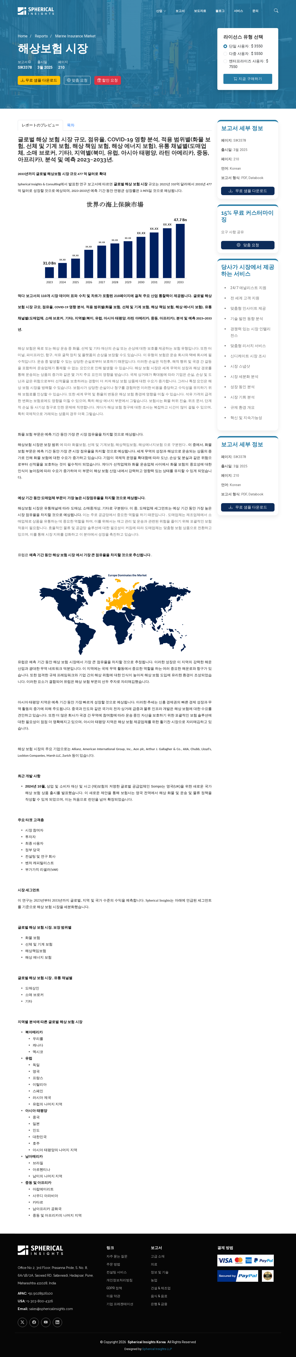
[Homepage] (59, 1250)
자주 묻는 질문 (116, 1256)
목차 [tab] (70, 125)
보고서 (180, 11)
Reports (41, 36)
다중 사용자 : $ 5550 (246, 53)
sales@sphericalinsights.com (51, 1309)
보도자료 (200, 11)
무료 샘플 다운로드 (39, 80)
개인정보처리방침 (119, 1280)
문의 (255, 11)
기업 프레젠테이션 (119, 1304)
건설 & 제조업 (161, 1288)
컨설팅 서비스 (116, 1272)
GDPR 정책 (114, 1288)
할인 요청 (107, 80)
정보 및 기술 (160, 1272)
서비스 (238, 11)
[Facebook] (34, 1322)
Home (23, 36)
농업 (154, 1280)
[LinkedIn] (57, 1322)
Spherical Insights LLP (157, 1349)
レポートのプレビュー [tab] (40, 125)
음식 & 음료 (159, 1296)
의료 (154, 1264)
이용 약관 (113, 1296)
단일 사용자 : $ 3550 (246, 46)
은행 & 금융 (159, 1304)
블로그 (220, 11)
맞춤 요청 (77, 80)
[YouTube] (45, 1322)
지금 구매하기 (248, 79)
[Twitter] (22, 1322)
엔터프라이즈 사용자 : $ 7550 (248, 64)
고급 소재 (158, 1256)
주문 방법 (113, 1264)
